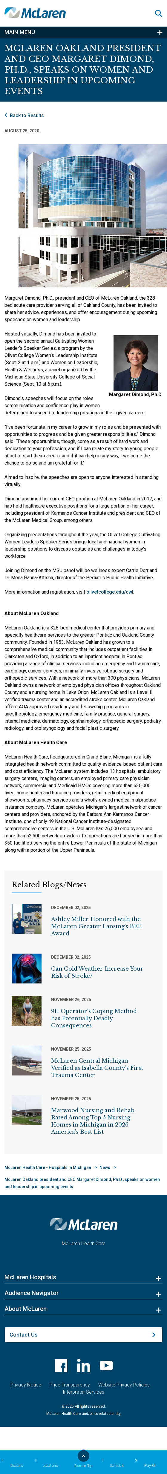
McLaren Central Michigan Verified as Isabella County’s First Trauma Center (97, 1068)
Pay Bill (145, 1463)
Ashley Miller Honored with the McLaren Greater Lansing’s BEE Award (96, 926)
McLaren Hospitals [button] (30, 1277)
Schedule (112, 1463)
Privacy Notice (25, 1385)
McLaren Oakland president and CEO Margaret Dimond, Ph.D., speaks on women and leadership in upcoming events (82, 1183)
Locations (45, 1463)
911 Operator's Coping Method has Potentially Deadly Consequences (94, 1018)
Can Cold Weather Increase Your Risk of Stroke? (97, 972)
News (104, 1167)
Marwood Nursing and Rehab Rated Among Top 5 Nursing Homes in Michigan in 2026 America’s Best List (92, 1121)
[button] (161, 13)
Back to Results (27, 115)
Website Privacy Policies (124, 1385)
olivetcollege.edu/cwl (109, 592)
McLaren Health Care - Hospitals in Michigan (47, 1167)
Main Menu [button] (19, 32)
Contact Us (24, 1334)
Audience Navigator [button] (31, 1293)
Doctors (11, 1463)
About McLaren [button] (25, 1308)
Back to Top (83, 1460)
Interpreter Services (83, 1392)
